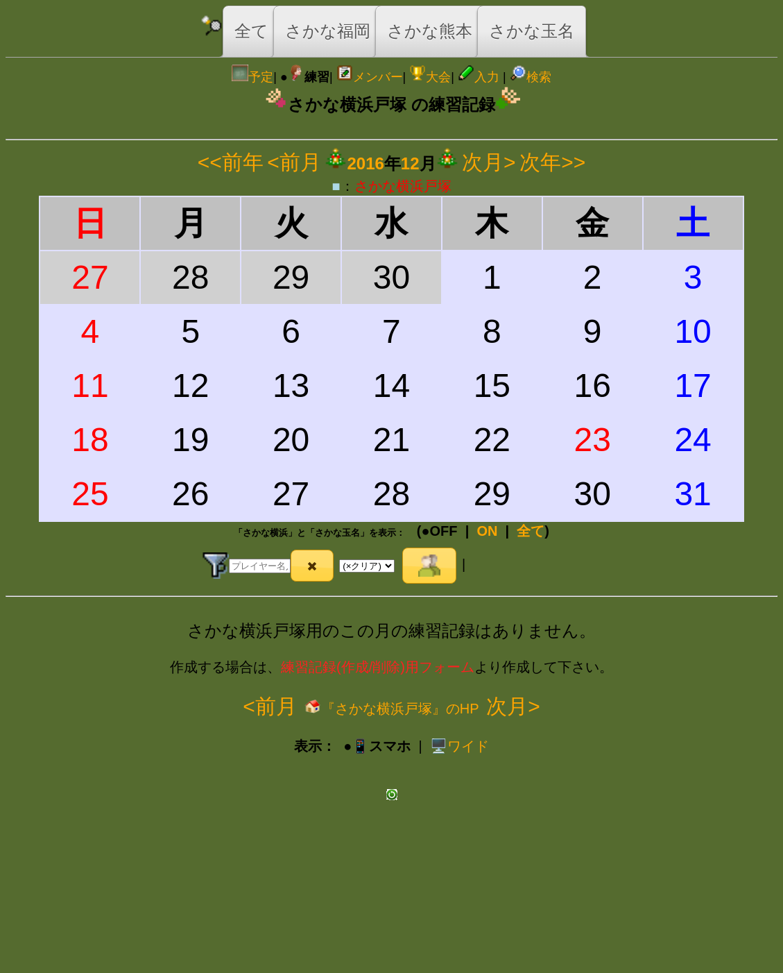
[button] (312, 566)
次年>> (552, 162)
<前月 (294, 162)
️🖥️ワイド (459, 746)
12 (410, 163)
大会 (430, 77)
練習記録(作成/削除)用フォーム (377, 667)
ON (486, 531)
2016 (365, 163)
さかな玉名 (531, 31)
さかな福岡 (327, 31)
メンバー (369, 77)
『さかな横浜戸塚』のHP (391, 708)
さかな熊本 (429, 31)
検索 (530, 77)
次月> (489, 162)
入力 (478, 77)
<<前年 (231, 162)
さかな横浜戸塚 (402, 186)
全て (251, 31)
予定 (252, 77)
